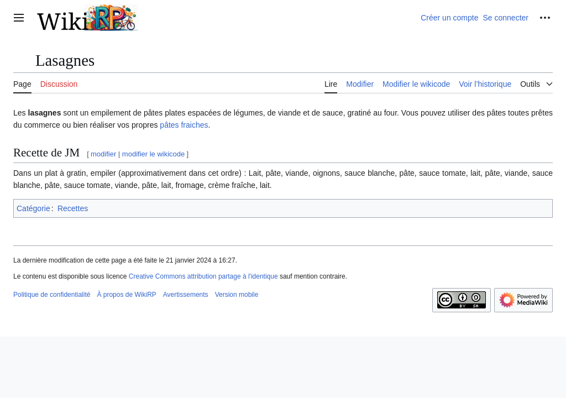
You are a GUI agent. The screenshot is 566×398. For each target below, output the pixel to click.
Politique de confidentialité (51, 294)
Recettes (72, 208)
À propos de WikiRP (126, 294)
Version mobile (237, 294)
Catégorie (33, 208)
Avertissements (185, 294)
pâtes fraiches (184, 125)
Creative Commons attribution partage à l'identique (203, 276)
